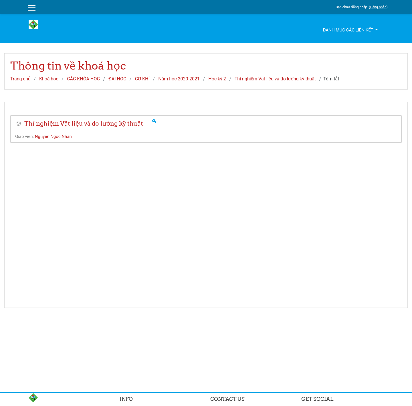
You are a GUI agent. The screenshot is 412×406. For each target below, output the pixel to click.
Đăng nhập (378, 7)
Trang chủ (20, 79)
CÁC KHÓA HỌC (83, 79)
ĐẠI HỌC (117, 79)
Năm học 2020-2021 (179, 79)
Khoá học (48, 79)
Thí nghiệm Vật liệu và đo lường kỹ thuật (275, 79)
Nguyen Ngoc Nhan (53, 136)
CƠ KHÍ (142, 79)
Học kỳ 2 (217, 79)
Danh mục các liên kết (348, 30)
